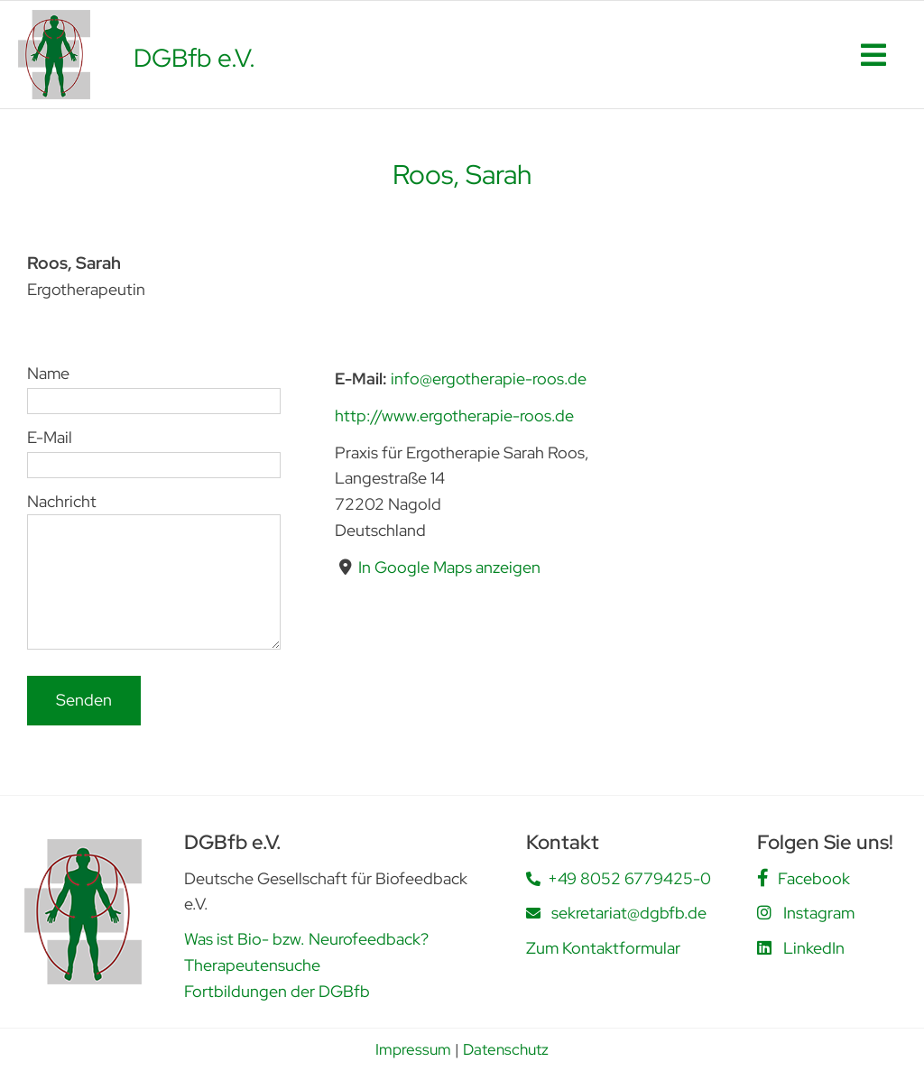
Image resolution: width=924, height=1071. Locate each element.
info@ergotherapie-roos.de (489, 378)
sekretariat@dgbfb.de (629, 912)
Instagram (819, 912)
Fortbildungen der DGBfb (277, 991)
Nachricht (154, 540)
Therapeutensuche (252, 965)
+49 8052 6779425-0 (629, 878)
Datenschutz (506, 1049)
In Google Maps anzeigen (449, 566)
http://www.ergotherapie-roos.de (454, 414)
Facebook (814, 878)
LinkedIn (814, 947)
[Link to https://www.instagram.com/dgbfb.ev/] (764, 912)
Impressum (413, 1049)
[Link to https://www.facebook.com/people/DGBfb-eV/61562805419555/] (763, 878)
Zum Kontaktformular (603, 947)
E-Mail (154, 449)
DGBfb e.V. (194, 58)
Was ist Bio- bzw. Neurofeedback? (306, 938)
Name (154, 386)
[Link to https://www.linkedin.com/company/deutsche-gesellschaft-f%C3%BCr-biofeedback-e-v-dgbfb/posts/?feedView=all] (764, 947)
